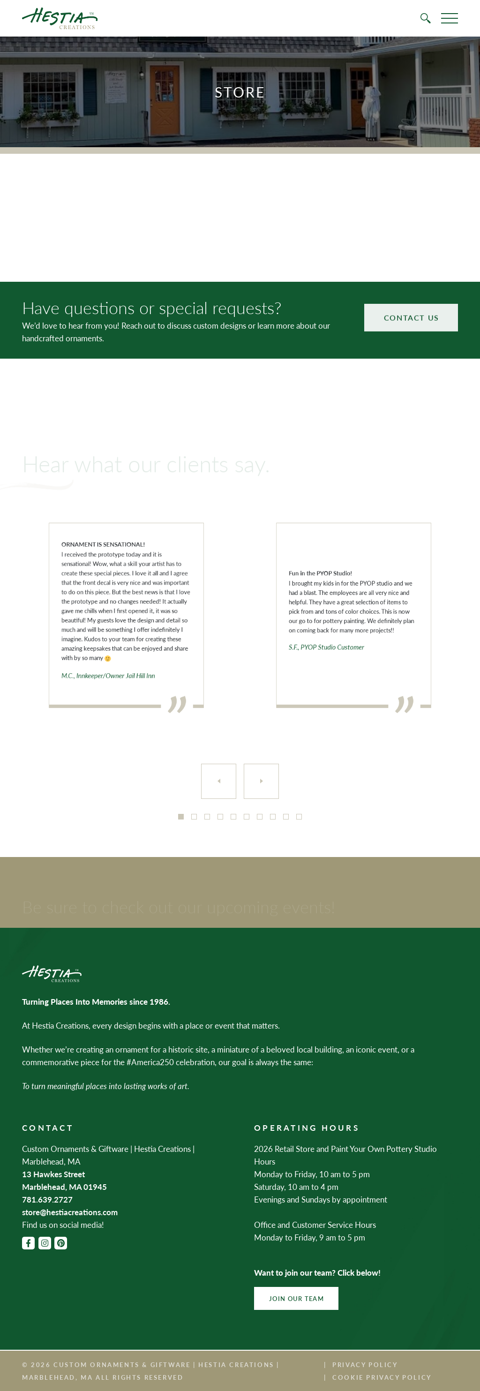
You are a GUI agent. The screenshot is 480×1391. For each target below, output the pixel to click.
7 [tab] (259, 817)
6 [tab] (246, 817)
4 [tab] (220, 817)
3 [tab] (207, 817)
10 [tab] (299, 817)
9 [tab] (286, 817)
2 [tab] (194, 817)
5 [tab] (233, 817)
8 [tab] (273, 817)
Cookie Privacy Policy (382, 1377)
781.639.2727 (47, 1199)
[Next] (261, 781)
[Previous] (218, 781)
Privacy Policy (365, 1364)
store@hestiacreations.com (70, 1212)
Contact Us (411, 306)
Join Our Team (296, 1298)
